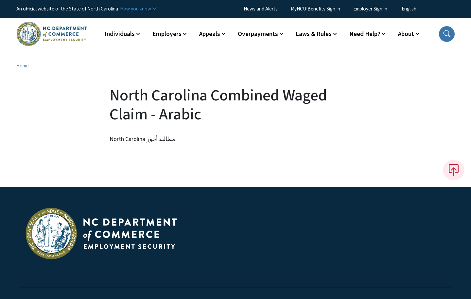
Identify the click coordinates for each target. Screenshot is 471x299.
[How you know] (138, 9)
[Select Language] (419, 9)
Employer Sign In (370, 8)
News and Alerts (261, 8)
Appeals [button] (209, 34)
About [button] (406, 34)
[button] (447, 34)
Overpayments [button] (258, 34)
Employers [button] (167, 34)
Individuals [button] (120, 34)
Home (22, 65)
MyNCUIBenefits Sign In (315, 8)
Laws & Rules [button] (314, 34)
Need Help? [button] (364, 34)
